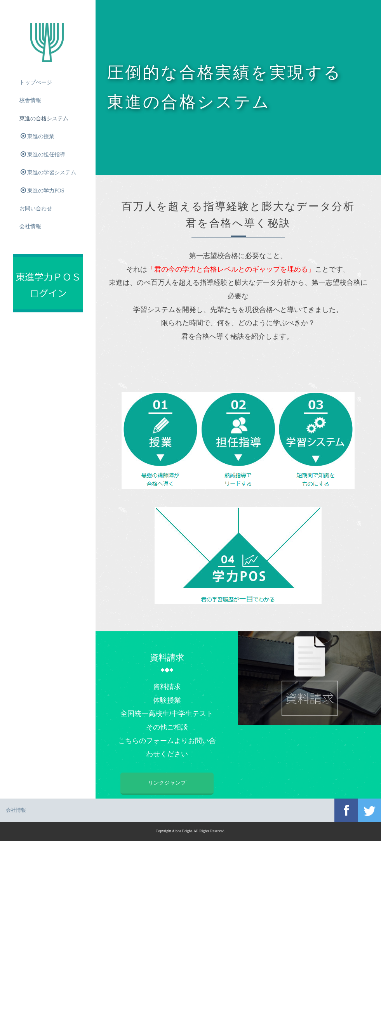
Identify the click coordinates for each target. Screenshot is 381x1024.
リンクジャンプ (247, 783)
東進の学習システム (48, 173)
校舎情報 (30, 101)
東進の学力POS (42, 191)
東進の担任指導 (43, 154)
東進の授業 (37, 136)
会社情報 (30, 227)
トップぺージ (35, 82)
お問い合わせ (35, 209)
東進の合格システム (43, 118)
